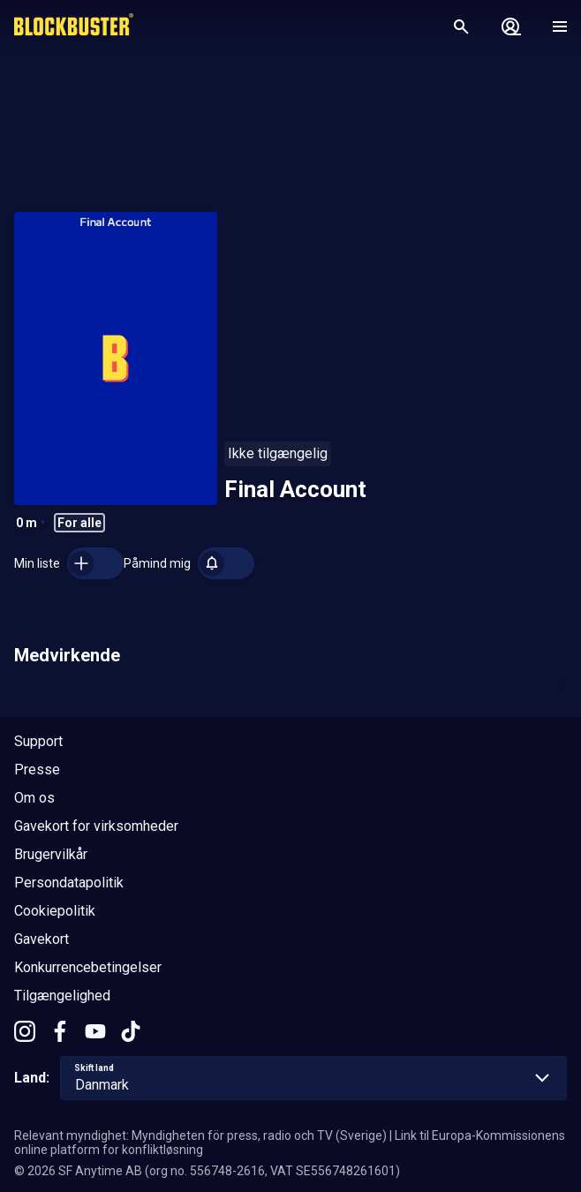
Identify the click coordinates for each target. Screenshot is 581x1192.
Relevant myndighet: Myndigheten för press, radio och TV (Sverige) (200, 1135)
